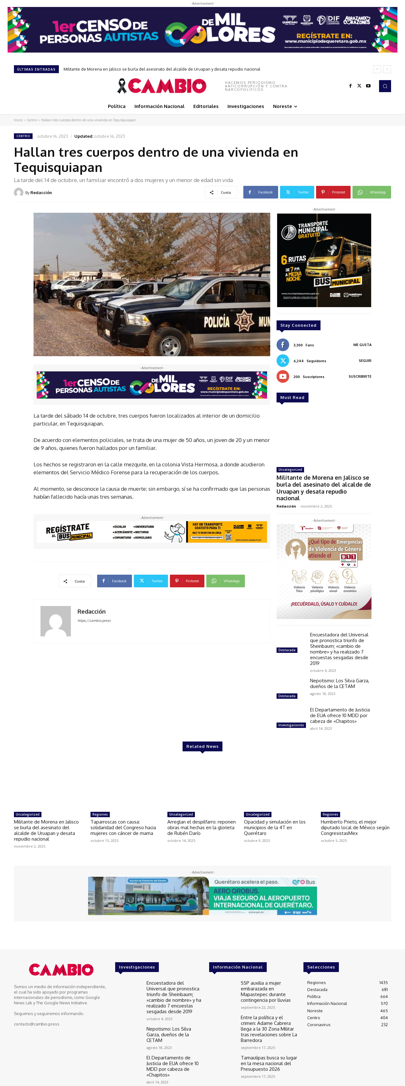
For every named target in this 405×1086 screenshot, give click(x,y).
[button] (385, 86)
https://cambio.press (94, 620)
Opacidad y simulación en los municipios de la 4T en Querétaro (275, 817)
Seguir (365, 360)
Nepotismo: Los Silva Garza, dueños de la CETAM (339, 673)
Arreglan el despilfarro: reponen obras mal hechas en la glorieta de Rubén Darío (201, 817)
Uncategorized (290, 469)
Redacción (41, 192)
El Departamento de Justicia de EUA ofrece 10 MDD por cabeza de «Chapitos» (340, 705)
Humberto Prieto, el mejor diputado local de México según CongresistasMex (355, 817)
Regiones (100, 804)
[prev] (377, 69)
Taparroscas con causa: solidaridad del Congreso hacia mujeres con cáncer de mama (123, 817)
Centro (32, 120)
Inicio (18, 120)
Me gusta (362, 345)
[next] (387, 69)
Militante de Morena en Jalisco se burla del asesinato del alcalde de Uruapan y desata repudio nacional (162, 69)
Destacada (287, 639)
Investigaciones (291, 714)
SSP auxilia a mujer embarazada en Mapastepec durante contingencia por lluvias (268, 980)
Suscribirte (360, 376)
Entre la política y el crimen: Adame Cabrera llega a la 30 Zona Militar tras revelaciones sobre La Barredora (267, 1013)
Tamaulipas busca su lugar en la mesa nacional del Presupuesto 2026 (266, 1045)
